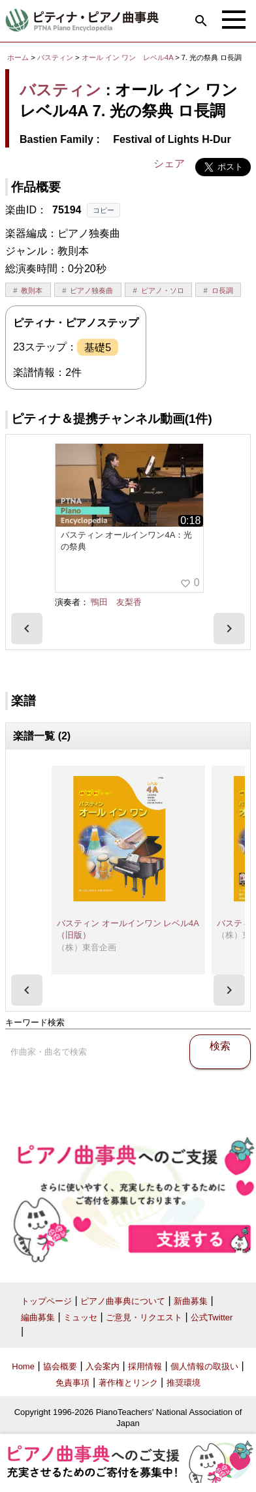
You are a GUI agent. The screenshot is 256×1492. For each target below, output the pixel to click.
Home (23, 1366)
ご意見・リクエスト (144, 1317)
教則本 (31, 290)
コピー (103, 210)
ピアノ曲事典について (122, 1301)
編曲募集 (38, 1317)
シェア (169, 163)
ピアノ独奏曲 (91, 290)
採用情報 (145, 1366)
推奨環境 (183, 1383)
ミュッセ (80, 1317)
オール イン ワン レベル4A (128, 57)
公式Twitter (211, 1317)
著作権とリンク (128, 1383)
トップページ (46, 1301)
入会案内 (103, 1366)
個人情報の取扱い (204, 1366)
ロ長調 (222, 290)
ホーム (18, 57)
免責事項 (72, 1383)
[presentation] (26, 628)
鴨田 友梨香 (116, 602)
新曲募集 (191, 1301)
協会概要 (60, 1366)
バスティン (55, 57)
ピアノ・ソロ (162, 290)
